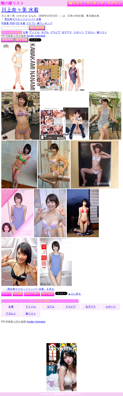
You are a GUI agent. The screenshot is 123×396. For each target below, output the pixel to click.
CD (17, 23)
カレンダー (32, 293)
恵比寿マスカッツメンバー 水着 (22, 19)
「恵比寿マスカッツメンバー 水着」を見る (29, 289)
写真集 (5, 23)
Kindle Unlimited (36, 35)
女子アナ (67, 32)
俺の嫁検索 (37, 27)
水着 (22, 23)
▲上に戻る (74, 293)
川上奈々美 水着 (20, 10)
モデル (45, 32)
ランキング (95, 3)
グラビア (55, 32)
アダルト (90, 32)
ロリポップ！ (74, 394)
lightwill (58, 394)
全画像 (17, 293)
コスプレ (31, 23)
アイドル (34, 32)
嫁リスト (76, 3)
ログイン (114, 3)
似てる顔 (21, 40)
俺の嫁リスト (12, 3)
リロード (8, 40)
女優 (25, 32)
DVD (12, 23)
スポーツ (79, 32)
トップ (6, 293)
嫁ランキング (44, 23)
